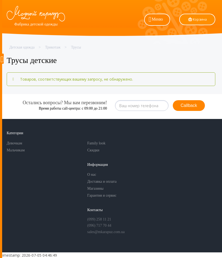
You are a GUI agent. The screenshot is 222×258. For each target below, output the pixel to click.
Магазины (95, 188)
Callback (189, 105)
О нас (91, 175)
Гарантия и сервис (101, 195)
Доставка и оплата (101, 182)
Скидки (93, 150)
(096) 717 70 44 (99, 225)
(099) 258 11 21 (99, 219)
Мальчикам (16, 150)
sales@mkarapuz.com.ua (106, 232)
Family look (96, 143)
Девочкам (14, 143)
